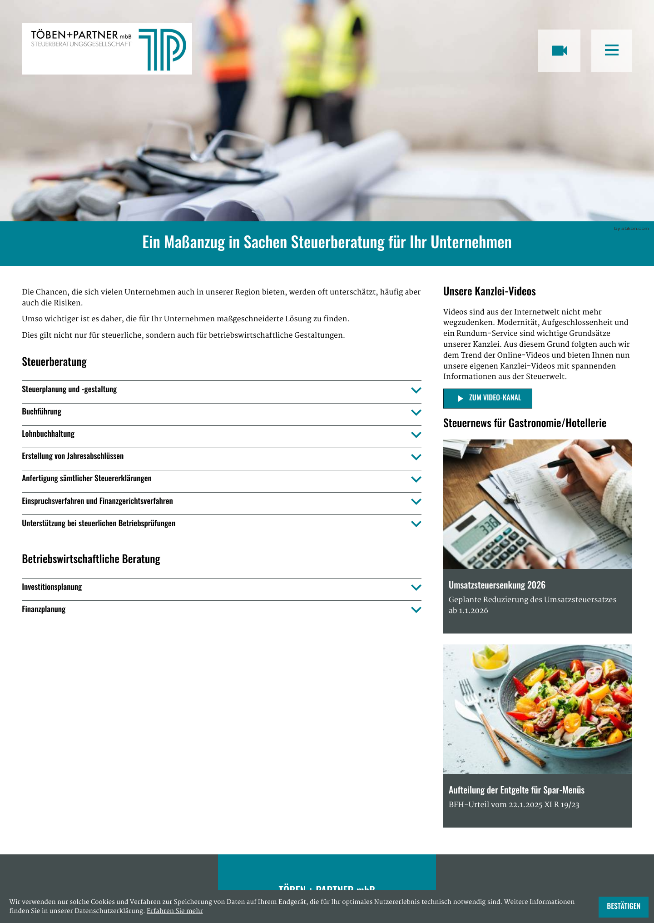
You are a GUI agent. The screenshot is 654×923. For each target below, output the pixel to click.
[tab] (221, 389)
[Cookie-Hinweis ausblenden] (624, 907)
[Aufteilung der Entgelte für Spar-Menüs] (537, 736)
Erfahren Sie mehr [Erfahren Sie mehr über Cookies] (175, 911)
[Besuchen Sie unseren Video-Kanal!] (559, 51)
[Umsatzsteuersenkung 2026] (537, 536)
